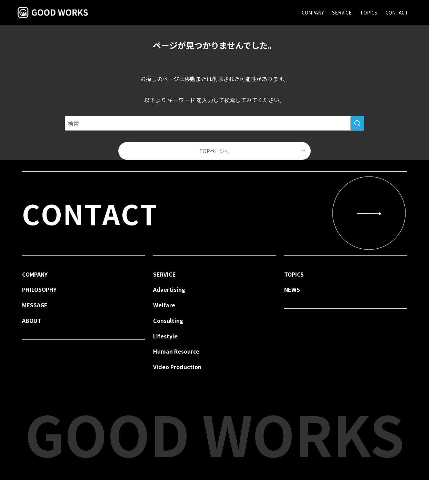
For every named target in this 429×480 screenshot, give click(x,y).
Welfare (164, 305)
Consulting (168, 320)
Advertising (169, 289)
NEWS (292, 289)
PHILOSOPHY (39, 289)
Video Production (177, 367)
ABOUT (31, 320)
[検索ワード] (214, 123)
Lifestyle (165, 336)
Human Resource (176, 351)
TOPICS (294, 274)
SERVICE (164, 274)
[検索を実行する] (357, 123)
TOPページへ (214, 150)
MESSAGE (35, 305)
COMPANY (35, 274)
